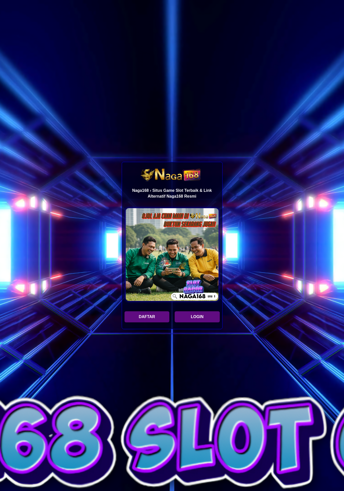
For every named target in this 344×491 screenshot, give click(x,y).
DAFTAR (147, 317)
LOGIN (197, 317)
